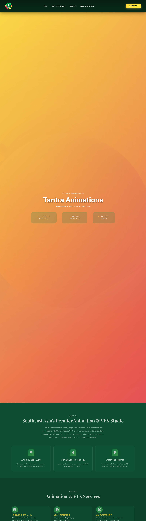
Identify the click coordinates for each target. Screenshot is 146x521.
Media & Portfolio (87, 6)
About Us (72, 6)
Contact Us (133, 6)
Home (46, 6)
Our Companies (58, 6)
